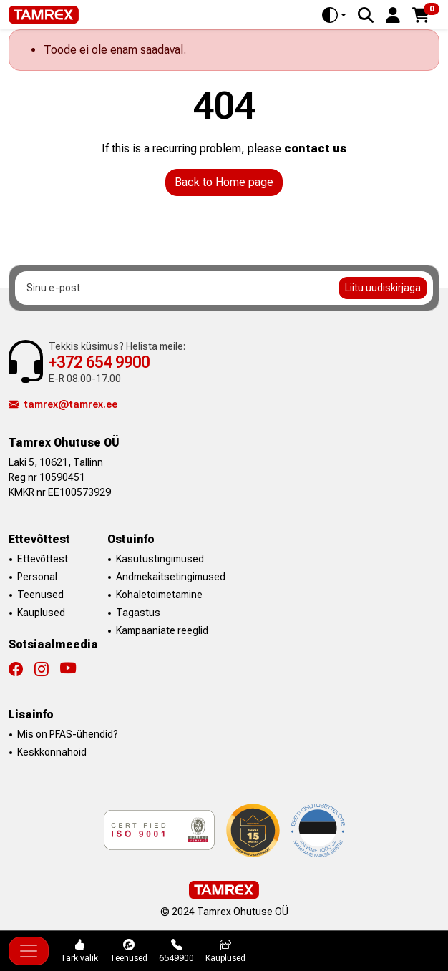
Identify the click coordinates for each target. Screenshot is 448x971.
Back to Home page (224, 182)
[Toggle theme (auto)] (334, 15)
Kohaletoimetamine (159, 594)
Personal (37, 576)
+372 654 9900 (99, 362)
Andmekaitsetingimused (170, 576)
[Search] (366, 15)
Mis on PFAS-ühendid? (67, 734)
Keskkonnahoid (52, 752)
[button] (393, 14)
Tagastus (138, 612)
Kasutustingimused (160, 559)
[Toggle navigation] (29, 951)
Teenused (40, 594)
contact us (315, 148)
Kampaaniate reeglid (162, 630)
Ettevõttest (42, 559)
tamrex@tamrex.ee (63, 404)
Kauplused (41, 612)
